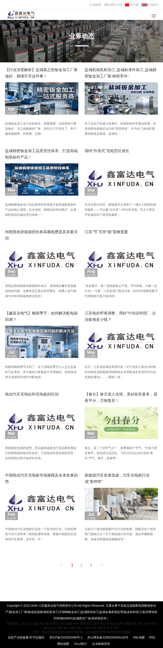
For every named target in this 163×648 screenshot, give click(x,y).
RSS (152, 637)
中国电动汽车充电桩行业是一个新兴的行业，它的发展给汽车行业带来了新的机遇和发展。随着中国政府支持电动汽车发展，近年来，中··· (40, 534)
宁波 (154, 623)
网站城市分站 (113, 4)
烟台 (73, 628)
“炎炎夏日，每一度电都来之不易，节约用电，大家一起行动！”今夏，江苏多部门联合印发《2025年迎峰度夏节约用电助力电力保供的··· (121, 291)
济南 (60, 628)
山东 (53, 628)
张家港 (101, 628)
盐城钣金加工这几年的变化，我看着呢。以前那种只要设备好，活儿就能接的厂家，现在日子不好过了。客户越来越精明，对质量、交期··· (40, 128)
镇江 (90, 623)
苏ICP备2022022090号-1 (66, 637)
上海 (22, 623)
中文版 (132, 4)
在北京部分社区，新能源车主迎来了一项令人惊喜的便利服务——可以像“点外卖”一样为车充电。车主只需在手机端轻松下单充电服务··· (120, 209)
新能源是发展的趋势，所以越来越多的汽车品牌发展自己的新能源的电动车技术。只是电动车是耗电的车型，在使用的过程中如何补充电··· (40, 453)
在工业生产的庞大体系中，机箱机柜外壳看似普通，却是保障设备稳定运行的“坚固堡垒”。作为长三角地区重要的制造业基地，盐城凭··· (120, 128)
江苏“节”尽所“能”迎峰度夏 (106, 232)
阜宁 (117, 628)
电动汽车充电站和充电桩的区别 (32, 394)
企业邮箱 (95, 4)
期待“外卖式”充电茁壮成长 (107, 151)
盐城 (36, 623)
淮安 (83, 623)
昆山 (80, 628)
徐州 (97, 623)
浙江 (140, 623)
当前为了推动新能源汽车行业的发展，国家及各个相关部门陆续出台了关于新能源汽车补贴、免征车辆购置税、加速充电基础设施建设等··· (120, 534)
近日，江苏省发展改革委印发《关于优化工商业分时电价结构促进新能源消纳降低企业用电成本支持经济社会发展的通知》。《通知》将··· (120, 372)
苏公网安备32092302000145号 (107, 637)
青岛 (66, 628)
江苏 (29, 623)
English (150, 4)
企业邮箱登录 (101, 643)
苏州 (49, 623)
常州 (56, 623)
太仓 (110, 628)
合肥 (133, 623)
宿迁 (113, 623)
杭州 (147, 623)
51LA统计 (80, 643)
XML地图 (139, 637)
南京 (42, 623)
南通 (69, 623)
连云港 (104, 623)
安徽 (126, 623)
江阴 (87, 628)
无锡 (63, 623)
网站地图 (63, 643)
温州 (46, 628)
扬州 (120, 623)
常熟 (94, 628)
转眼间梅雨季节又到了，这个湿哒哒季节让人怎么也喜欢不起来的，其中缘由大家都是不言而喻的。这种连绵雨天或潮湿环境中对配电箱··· (40, 372)
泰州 (76, 623)
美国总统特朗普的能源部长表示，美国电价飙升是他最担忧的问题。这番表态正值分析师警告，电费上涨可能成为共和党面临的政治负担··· (40, 291)
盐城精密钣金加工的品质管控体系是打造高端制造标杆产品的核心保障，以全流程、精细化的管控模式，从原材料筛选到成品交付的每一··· (40, 209)
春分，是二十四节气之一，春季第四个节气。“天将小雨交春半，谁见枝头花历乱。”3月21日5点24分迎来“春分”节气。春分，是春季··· (121, 453)
